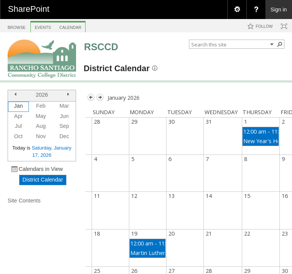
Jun (64, 116)
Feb (41, 106)
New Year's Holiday (267, 141)
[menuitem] (236, 9)
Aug (41, 126)
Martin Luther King (154, 252)
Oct (18, 136)
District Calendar (116, 68)
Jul (18, 126)
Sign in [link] (279, 9)
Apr (18, 116)
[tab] (16, 25)
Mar (64, 106)
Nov (41, 136)
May (41, 116)
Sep (64, 126)
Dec (64, 136)
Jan (18, 106)
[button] (280, 44)
